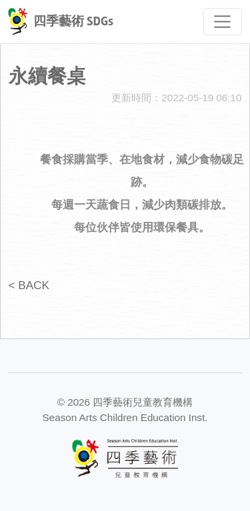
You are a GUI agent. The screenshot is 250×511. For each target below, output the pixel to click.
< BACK (29, 285)
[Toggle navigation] (222, 21)
